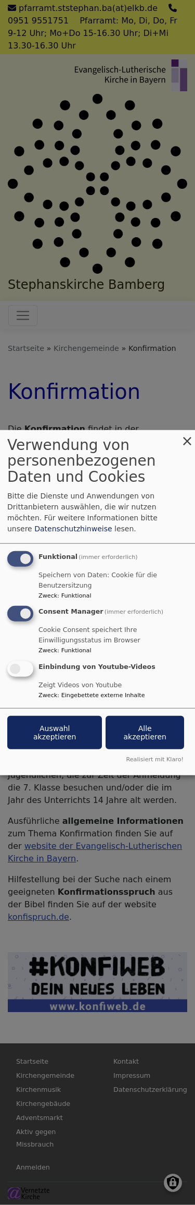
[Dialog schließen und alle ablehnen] (187, 436)
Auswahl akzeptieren (54, 732)
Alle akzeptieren (144, 732)
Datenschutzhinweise (73, 528)
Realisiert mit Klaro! (155, 759)
